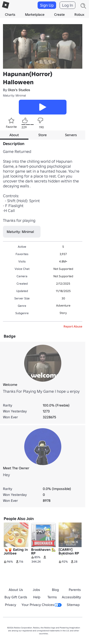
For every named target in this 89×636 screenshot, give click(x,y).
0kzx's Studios (19, 90)
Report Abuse (73, 326)
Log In (67, 5)
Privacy (10, 605)
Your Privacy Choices (42, 605)
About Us (16, 589)
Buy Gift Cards (15, 597)
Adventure (63, 305)
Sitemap (73, 605)
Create (59, 14)
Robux (79, 14)
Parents (75, 589)
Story (63, 313)
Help (36, 597)
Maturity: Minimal (14, 95)
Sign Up (47, 5)
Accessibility (71, 597)
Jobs (36, 589)
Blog (55, 589)
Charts (10, 14)
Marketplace (34, 14)
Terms (52, 597)
